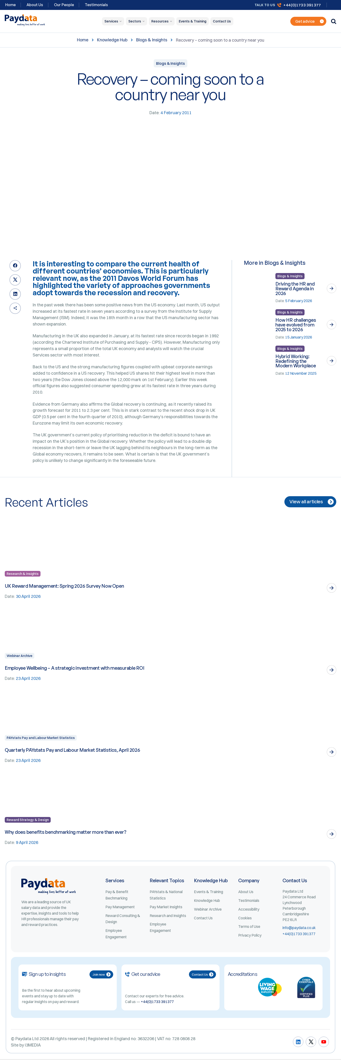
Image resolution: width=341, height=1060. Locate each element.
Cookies (245, 918)
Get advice (309, 21)
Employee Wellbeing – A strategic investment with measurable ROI (76, 669)
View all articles (311, 502)
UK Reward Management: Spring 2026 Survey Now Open (65, 587)
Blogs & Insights (151, 40)
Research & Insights (23, 574)
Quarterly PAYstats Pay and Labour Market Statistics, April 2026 (73, 751)
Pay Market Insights (166, 907)
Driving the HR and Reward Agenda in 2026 (295, 288)
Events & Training (192, 21)
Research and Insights (168, 916)
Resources (160, 21)
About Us (35, 4)
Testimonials (96, 4)
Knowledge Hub (112, 40)
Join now (102, 975)
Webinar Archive (19, 656)
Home (82, 40)
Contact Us (222, 21)
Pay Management (120, 907)
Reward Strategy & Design (28, 820)
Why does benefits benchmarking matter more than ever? (66, 833)
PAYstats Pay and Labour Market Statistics (41, 738)
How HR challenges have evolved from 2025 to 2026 (295, 325)
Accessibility (248, 910)
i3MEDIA (33, 1046)
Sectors (134, 21)
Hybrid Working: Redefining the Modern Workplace (295, 361)
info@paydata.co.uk (299, 928)
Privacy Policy (249, 936)
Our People (64, 4)
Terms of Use (249, 927)
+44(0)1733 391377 (302, 5)
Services (111, 21)
